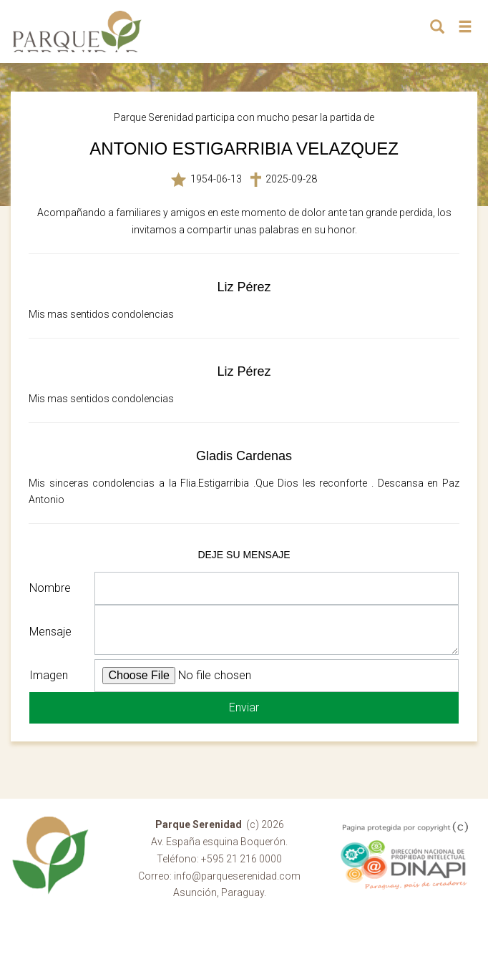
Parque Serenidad (77, 31)
